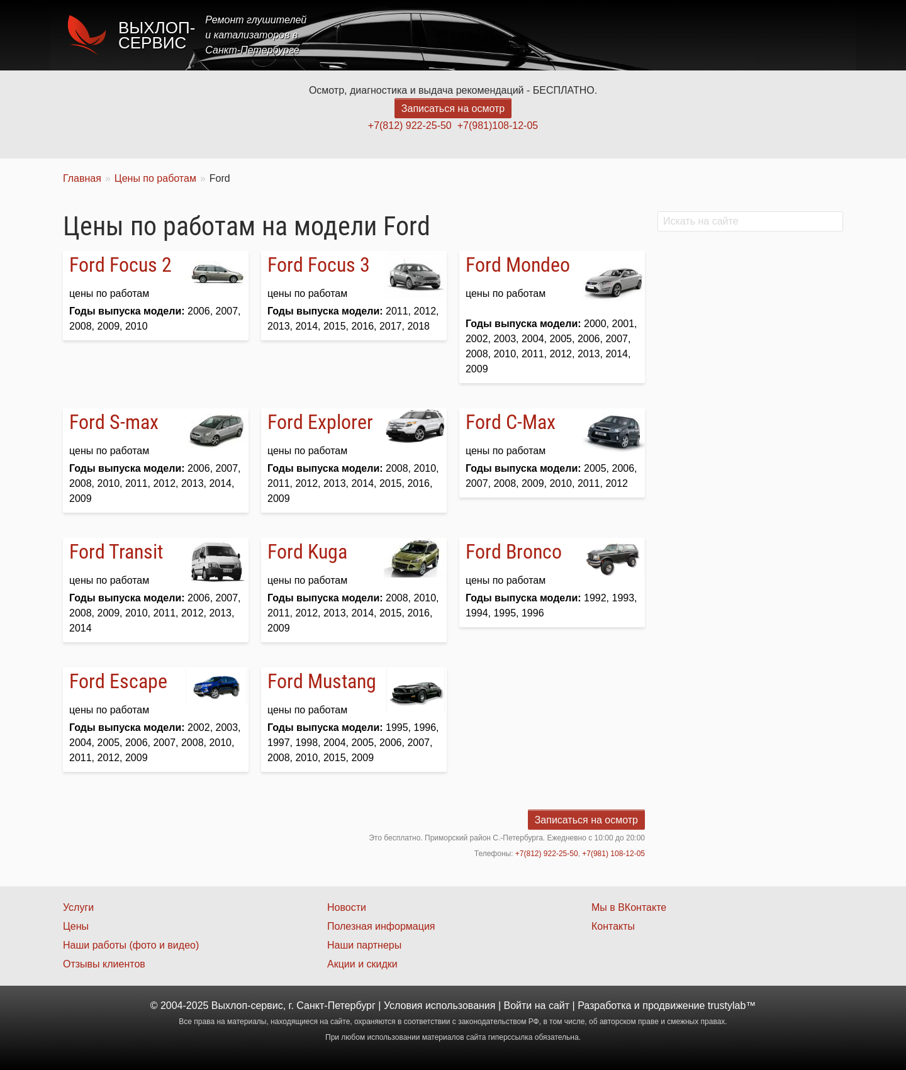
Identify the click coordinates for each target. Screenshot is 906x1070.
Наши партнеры (364, 945)
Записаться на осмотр (453, 108)
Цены (613, 35)
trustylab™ (732, 1005)
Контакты (809, 35)
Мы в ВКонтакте (628, 907)
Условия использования (440, 1005)
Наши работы (732, 35)
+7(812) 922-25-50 (410, 125)
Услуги (562, 35)
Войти (518, 1005)
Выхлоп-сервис (156, 35)
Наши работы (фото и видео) (131, 945)
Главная (504, 35)
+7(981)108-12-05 (498, 125)
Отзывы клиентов (104, 964)
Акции (662, 35)
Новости (346, 907)
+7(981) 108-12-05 (613, 853)
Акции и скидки (362, 964)
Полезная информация (381, 926)
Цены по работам (155, 178)
